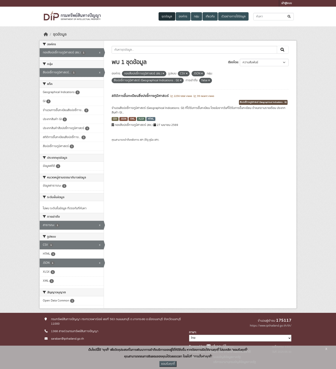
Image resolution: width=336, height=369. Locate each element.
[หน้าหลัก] (46, 34)
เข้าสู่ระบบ (286, 3)
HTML (151, 119)
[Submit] (289, 16)
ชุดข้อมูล (167, 16)
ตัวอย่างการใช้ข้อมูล (233, 16)
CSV (115, 119)
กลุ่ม (196, 16)
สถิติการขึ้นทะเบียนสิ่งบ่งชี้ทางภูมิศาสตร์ (141, 96)
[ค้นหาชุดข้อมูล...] (273, 16)
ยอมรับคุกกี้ (168, 364)
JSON (123, 119)
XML (132, 119)
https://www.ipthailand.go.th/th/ (270, 326)
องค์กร (183, 16)
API (141, 140)
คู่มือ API (153, 140)
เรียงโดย (233, 62)
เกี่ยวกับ (210, 16)
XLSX (141, 119)
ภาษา (192, 332)
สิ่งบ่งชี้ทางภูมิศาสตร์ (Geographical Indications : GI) (263, 102)
